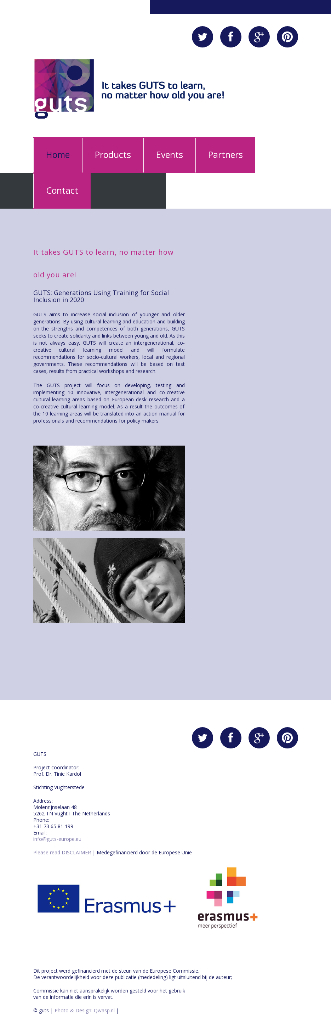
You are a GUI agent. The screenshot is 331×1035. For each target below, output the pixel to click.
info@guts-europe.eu (57, 839)
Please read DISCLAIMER (62, 852)
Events (169, 154)
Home (58, 154)
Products (113, 154)
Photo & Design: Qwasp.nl (84, 1010)
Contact (62, 190)
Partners (225, 154)
